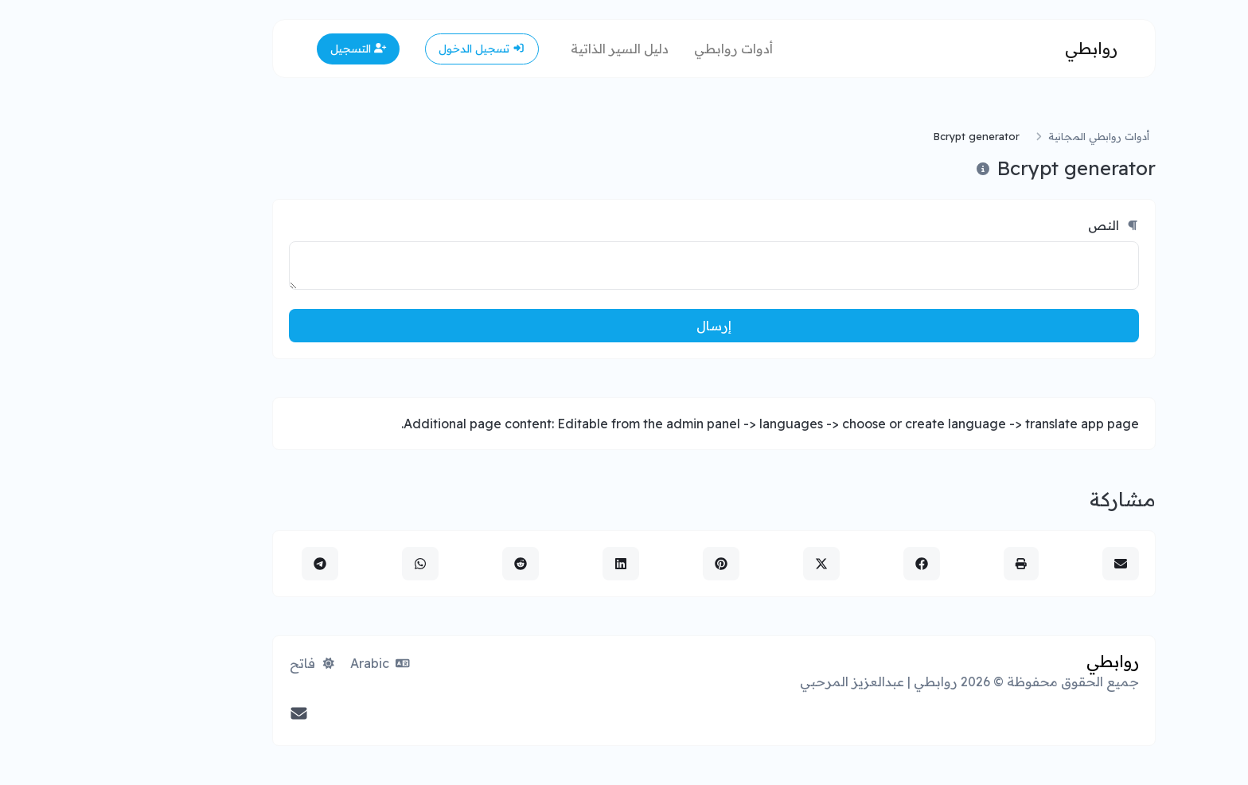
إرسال (624, 326)
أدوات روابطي (643, 49)
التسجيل (268, 48)
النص (1024, 225)
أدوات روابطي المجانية (1008, 136)
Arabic (290, 663)
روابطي (1001, 48)
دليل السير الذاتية (530, 49)
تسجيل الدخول (392, 48)
